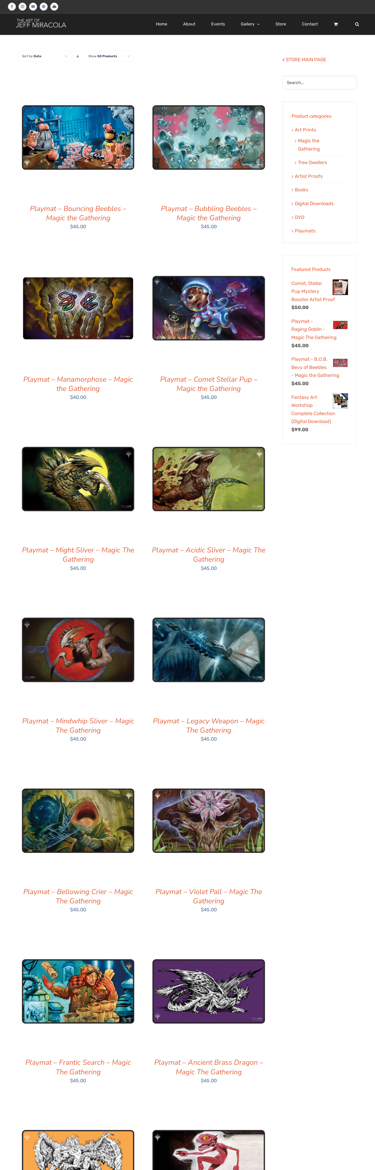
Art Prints (305, 130)
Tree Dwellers (312, 162)
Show (102, 56)
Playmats (305, 231)
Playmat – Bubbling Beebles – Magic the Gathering (209, 213)
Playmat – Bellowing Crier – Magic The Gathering (78, 896)
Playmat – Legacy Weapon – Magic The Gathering (209, 725)
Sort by (31, 56)
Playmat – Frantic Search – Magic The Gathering (78, 1067)
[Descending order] (78, 56)
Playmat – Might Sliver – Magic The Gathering (78, 554)
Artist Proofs (309, 176)
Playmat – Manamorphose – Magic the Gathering (78, 384)
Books (301, 190)
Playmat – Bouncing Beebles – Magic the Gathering (78, 213)
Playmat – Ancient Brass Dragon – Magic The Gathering (208, 1067)
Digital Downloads (314, 203)
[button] (357, 24)
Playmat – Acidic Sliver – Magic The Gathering (208, 554)
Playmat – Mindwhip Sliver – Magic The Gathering (78, 725)
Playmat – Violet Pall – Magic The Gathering (208, 896)
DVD (299, 217)
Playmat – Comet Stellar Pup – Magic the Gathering (208, 384)
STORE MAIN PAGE (306, 60)
